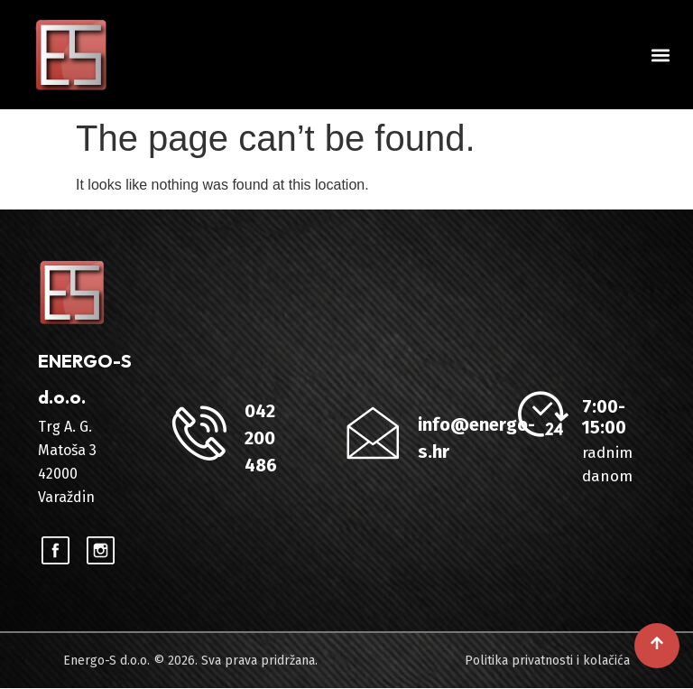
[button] (660, 55)
